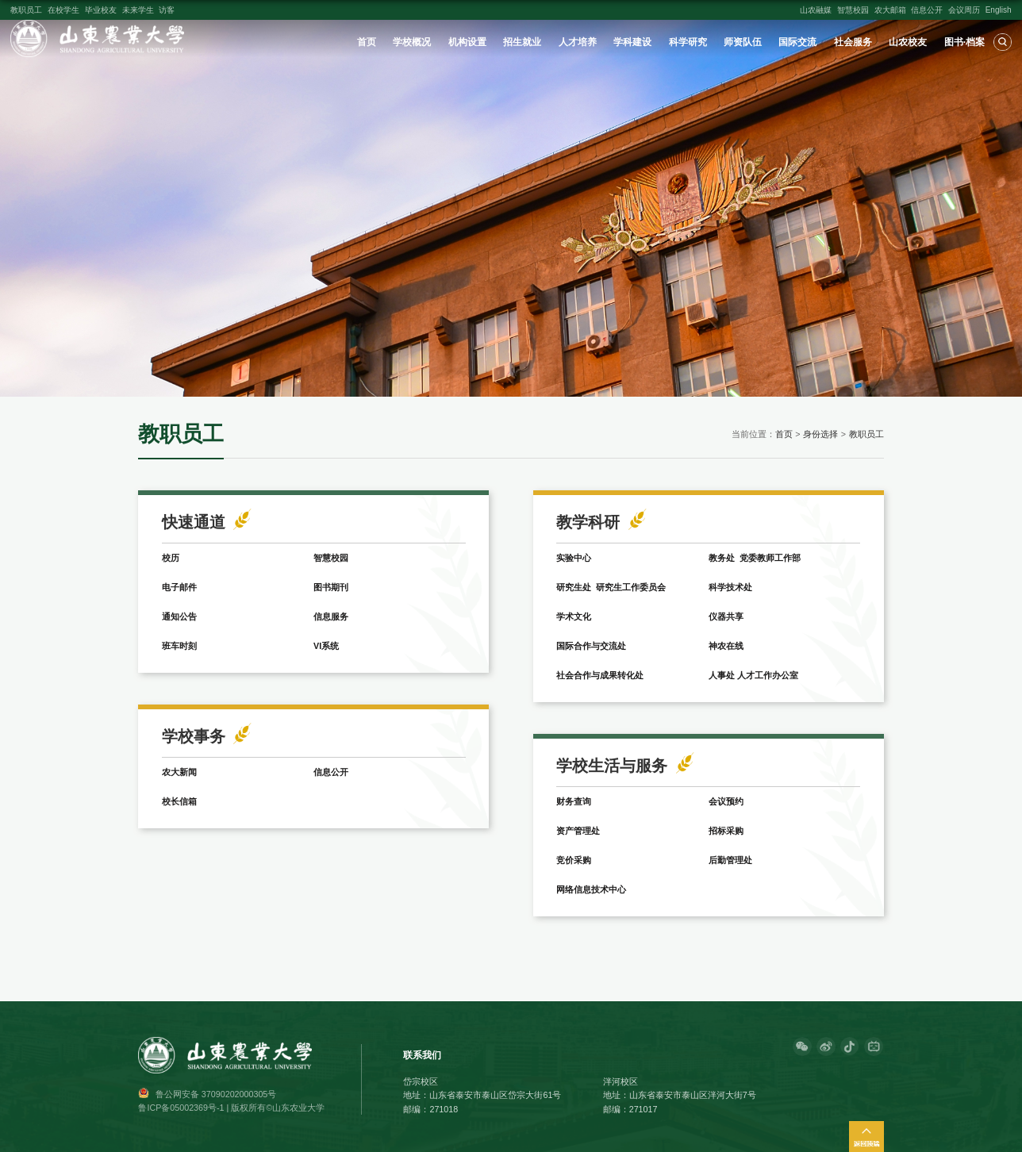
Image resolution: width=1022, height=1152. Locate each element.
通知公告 (179, 616)
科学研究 (688, 42)
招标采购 (726, 830)
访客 (167, 10)
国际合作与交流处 (591, 646)
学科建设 (632, 42)
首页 (366, 42)
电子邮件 (179, 587)
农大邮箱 (890, 10)
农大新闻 (179, 772)
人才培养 (578, 42)
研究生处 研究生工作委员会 (611, 587)
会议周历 (964, 10)
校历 (170, 558)
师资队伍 (743, 42)
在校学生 (63, 10)
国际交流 (797, 42)
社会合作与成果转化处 (600, 675)
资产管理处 (578, 830)
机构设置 (467, 42)
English (999, 10)
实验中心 (573, 558)
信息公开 (927, 10)
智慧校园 (853, 10)
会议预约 (726, 801)
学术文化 (573, 616)
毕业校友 (101, 10)
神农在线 (726, 646)
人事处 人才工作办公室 (753, 675)
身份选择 (820, 434)
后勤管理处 (730, 860)
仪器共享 (726, 616)
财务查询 (573, 801)
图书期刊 (330, 587)
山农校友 (908, 42)
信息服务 (330, 616)
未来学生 (138, 10)
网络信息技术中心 (591, 889)
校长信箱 (179, 801)
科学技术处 (730, 587)
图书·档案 (964, 42)
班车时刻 (179, 646)
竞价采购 (573, 860)
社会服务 (853, 42)
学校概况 (412, 42)
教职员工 (26, 10)
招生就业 (522, 42)
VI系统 (326, 646)
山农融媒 (816, 10)
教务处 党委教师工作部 (755, 558)
